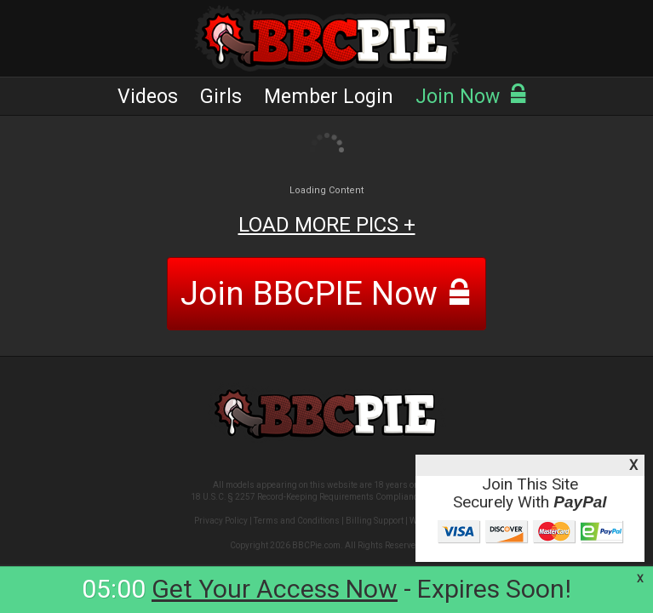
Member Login (328, 96)
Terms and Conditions (297, 520)
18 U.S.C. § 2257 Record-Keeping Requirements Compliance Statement (326, 496)
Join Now (471, 96)
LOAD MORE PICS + (326, 225)
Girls (221, 96)
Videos (147, 96)
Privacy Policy (221, 520)
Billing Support (375, 520)
